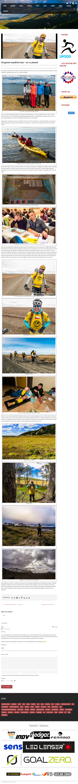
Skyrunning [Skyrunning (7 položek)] (55, 709)
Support (69, 6)
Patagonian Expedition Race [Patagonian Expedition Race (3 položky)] (9, 709)
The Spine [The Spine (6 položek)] (16, 712)
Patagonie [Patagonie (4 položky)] (20, 709)
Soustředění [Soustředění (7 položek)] (69, 709)
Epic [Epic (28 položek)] (52, 704)
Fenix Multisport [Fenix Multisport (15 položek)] (65, 704)
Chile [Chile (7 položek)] (42, 704)
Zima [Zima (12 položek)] (56, 712)
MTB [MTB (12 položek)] (49, 706)
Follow (71, 113)
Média (60, 6)
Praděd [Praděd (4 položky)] (26, 709)
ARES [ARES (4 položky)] (24, 704)
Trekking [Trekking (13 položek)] (32, 712)
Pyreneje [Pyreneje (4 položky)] (33, 709)
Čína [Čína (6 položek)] (69, 712)
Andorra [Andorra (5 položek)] (14, 704)
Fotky (37, 6)
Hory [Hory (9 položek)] (21, 706)
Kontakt (5, 11)
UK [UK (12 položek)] (44, 712)
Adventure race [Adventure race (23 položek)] (6, 704)
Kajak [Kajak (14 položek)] (32, 706)
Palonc (12, 66)
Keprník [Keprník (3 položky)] (37, 706)
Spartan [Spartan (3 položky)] (4, 712)
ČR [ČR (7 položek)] (65, 712)
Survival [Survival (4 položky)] (10, 712)
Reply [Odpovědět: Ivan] (55, 627)
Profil (21, 6)
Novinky (13, 6)
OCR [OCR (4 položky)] (61, 706)
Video (45, 6)
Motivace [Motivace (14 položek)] (43, 706)
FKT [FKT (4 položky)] (73, 704)
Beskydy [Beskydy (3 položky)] (33, 704)
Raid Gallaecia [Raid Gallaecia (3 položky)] (40, 709)
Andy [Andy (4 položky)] (19, 704)
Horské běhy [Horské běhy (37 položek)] (5, 706)
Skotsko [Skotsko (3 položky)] (48, 709)
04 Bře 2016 (5, 66)
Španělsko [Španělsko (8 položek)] (4, 715)
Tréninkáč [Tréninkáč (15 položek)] (39, 712)
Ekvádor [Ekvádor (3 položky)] (48, 704)
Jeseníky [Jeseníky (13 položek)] (27, 706)
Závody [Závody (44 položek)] (61, 712)
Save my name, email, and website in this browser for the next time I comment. (21, 675)
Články (53, 6)
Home (4, 6)
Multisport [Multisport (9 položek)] (55, 706)
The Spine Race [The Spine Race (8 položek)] (24, 712)
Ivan (2, 627)
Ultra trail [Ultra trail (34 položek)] (50, 712)
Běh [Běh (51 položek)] (38, 704)
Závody (29, 6)
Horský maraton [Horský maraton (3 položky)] (14, 706)
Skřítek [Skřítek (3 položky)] (61, 709)
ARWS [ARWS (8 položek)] (28, 704)
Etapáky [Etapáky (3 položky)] (57, 704)
